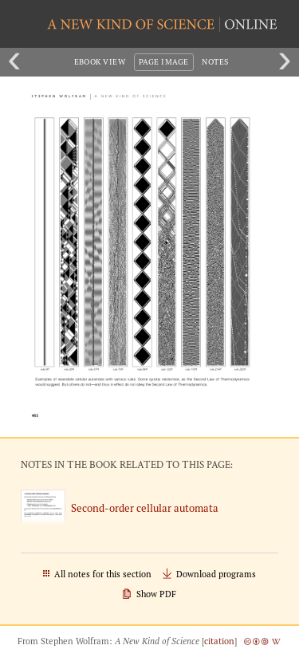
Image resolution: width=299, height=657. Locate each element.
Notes (215, 62)
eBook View (100, 62)
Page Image (164, 62)
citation (219, 641)
